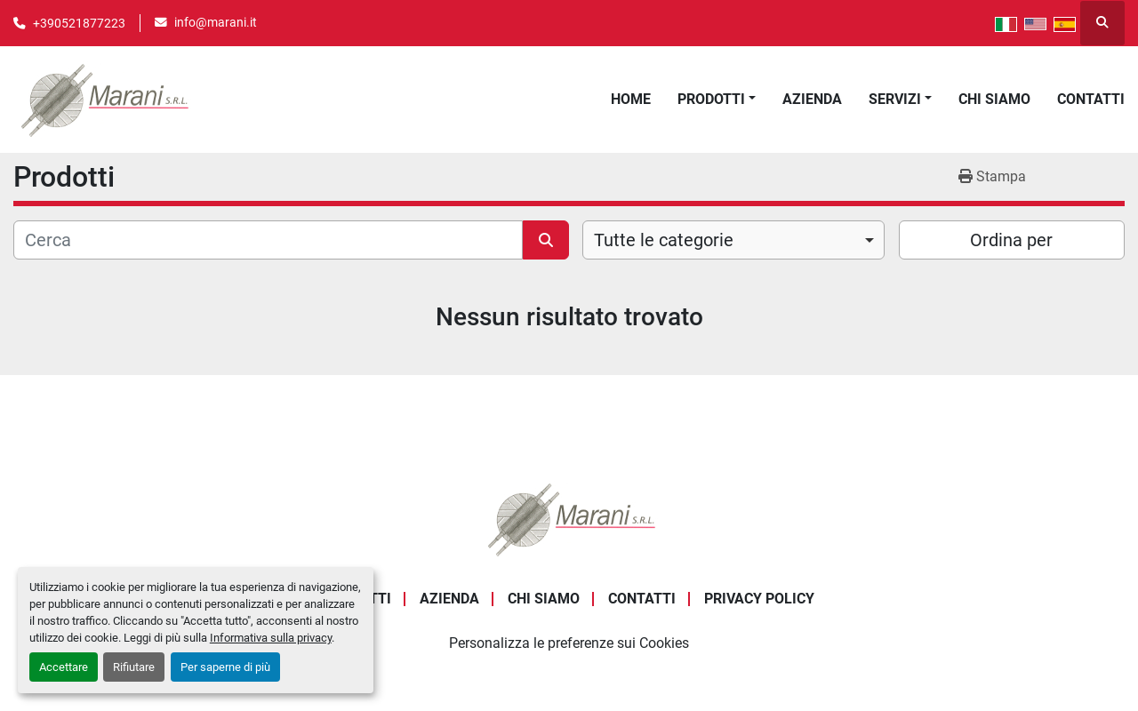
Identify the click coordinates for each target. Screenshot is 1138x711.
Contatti (1091, 99)
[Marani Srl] (569, 517)
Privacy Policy (759, 598)
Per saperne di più (225, 667)
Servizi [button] (895, 99)
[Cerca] (268, 240)
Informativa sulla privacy (271, 637)
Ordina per (1011, 240)
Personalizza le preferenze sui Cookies (569, 643)
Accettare (63, 667)
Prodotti (711, 99)
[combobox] (733, 240)
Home (631, 99)
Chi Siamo (994, 99)
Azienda (812, 99)
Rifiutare (134, 667)
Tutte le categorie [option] (663, 240)
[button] (716, 99)
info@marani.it (215, 22)
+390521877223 (79, 23)
